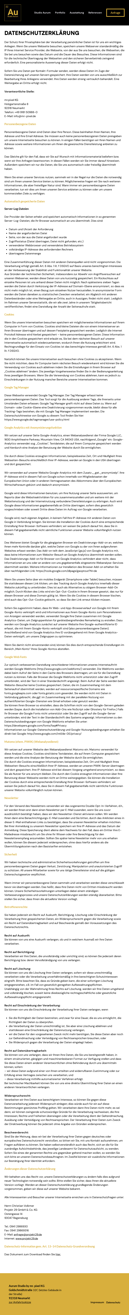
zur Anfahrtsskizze (20, 1302)
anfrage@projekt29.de (28, 1234)
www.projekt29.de (27, 1238)
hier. (58, 1254)
